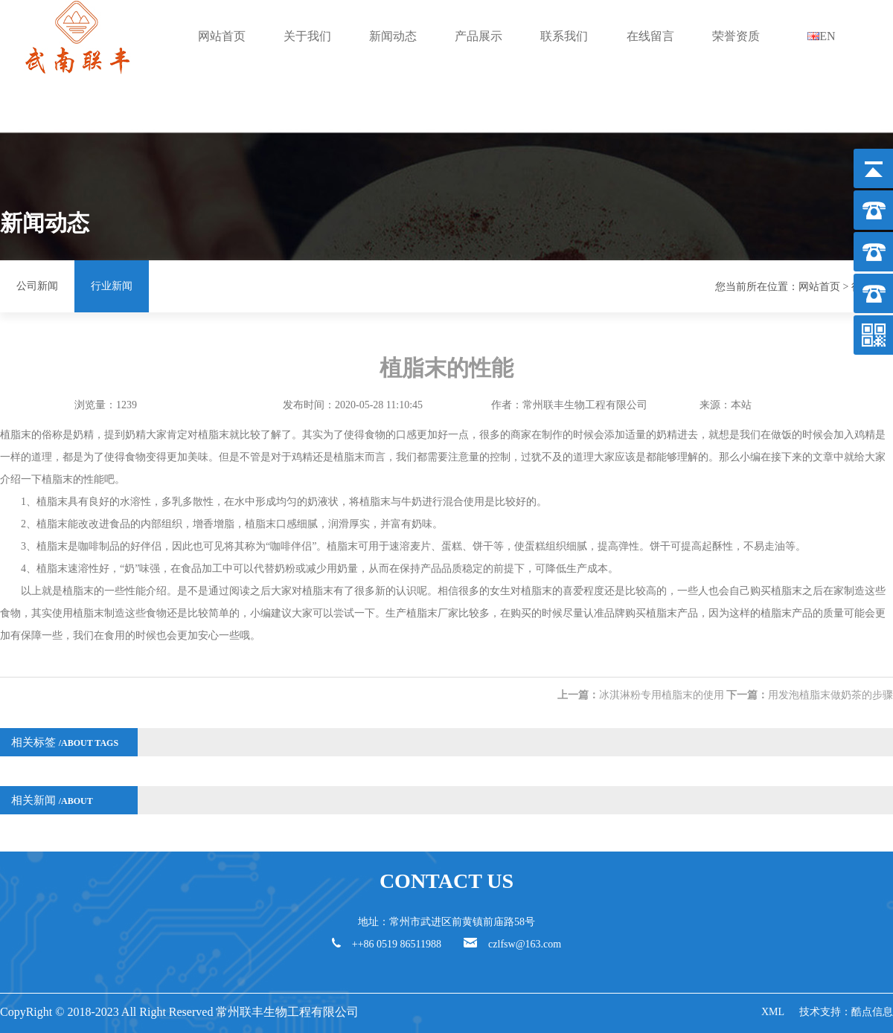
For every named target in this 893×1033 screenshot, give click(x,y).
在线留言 (650, 36)
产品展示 (478, 36)
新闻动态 (393, 36)
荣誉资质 (736, 36)
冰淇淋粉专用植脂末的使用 (661, 695)
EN (821, 36)
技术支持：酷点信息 (846, 1011)
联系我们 (564, 36)
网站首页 (222, 36)
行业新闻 (111, 286)
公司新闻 (37, 286)
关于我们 (307, 36)
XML (772, 1011)
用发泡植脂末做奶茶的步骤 (830, 695)
